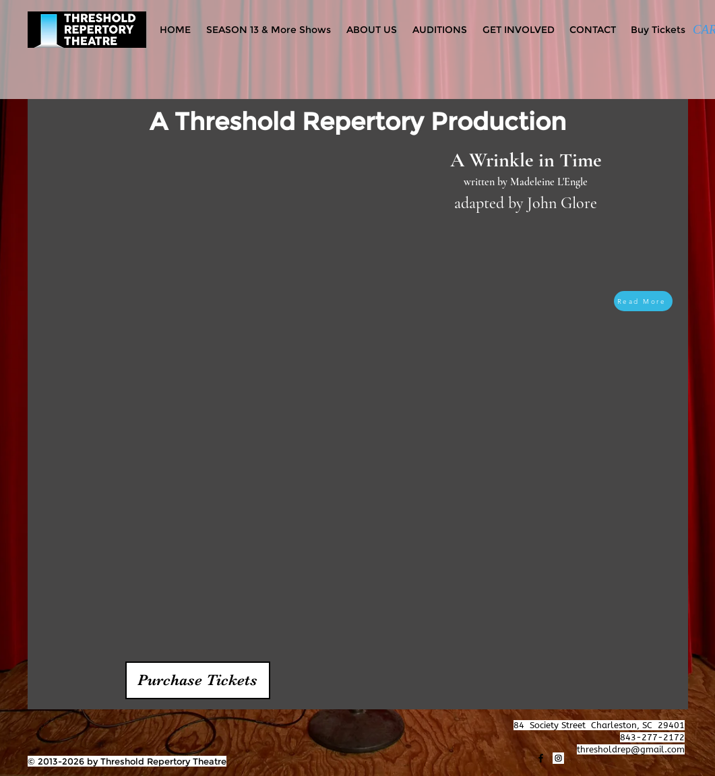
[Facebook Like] (54, 725)
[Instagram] (558, 758)
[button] (197, 680)
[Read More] (643, 301)
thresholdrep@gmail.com (631, 749)
